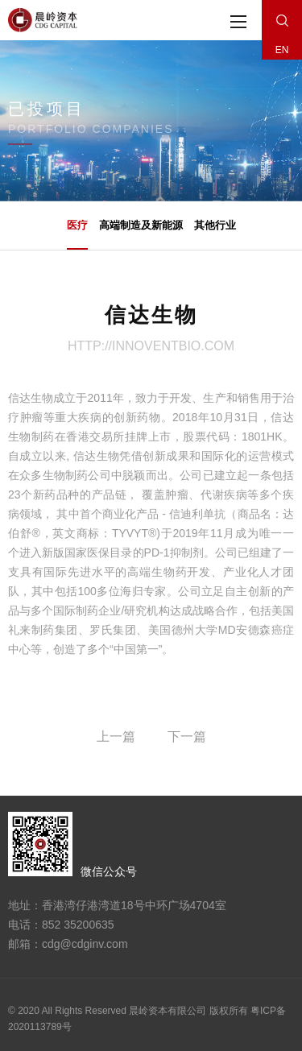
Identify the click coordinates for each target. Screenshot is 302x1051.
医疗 (77, 234)
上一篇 (116, 736)
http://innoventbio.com (151, 346)
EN (282, 50)
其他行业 (215, 225)
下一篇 (187, 736)
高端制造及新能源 (141, 225)
